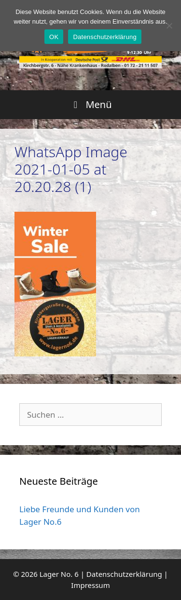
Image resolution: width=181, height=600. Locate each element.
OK (53, 37)
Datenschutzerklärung (124, 574)
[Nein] (169, 25)
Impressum (90, 585)
